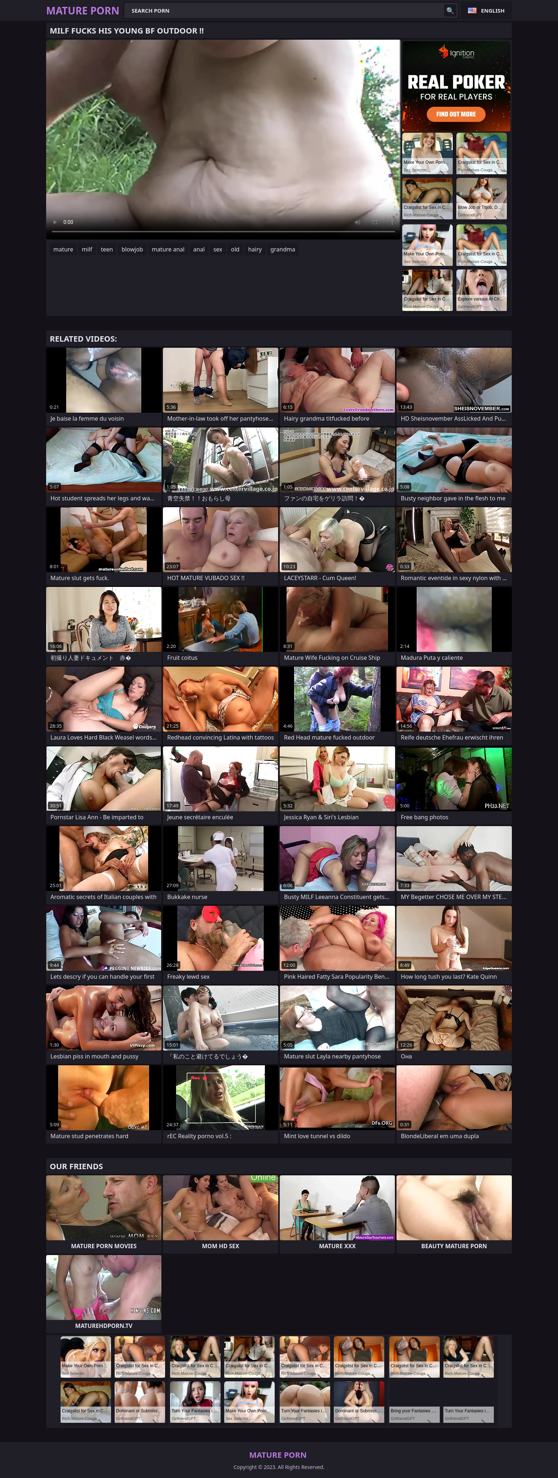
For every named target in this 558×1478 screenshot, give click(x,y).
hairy (255, 249)
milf (87, 249)
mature (63, 249)
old (235, 249)
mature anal (168, 249)
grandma (282, 249)
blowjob (132, 249)
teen (107, 249)
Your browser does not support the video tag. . (223, 140)
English (493, 10)
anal (199, 249)
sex (217, 249)
